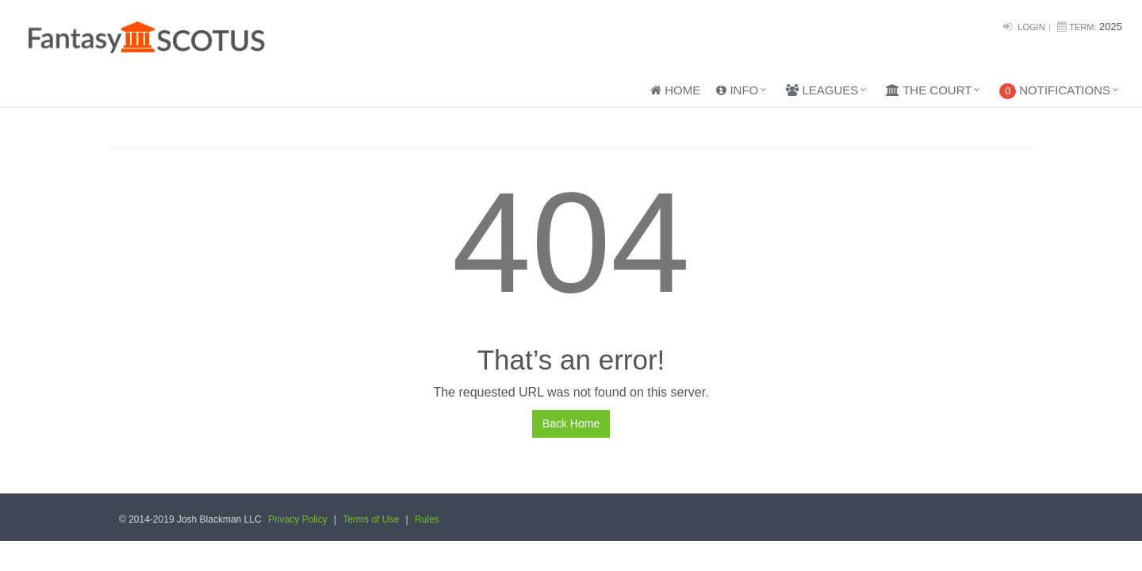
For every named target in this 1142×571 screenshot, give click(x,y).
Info (737, 90)
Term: (1082, 27)
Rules (427, 519)
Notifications (1054, 91)
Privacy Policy (298, 519)
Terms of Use (371, 519)
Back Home (571, 423)
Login (1030, 27)
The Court (928, 90)
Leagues (822, 90)
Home (675, 90)
